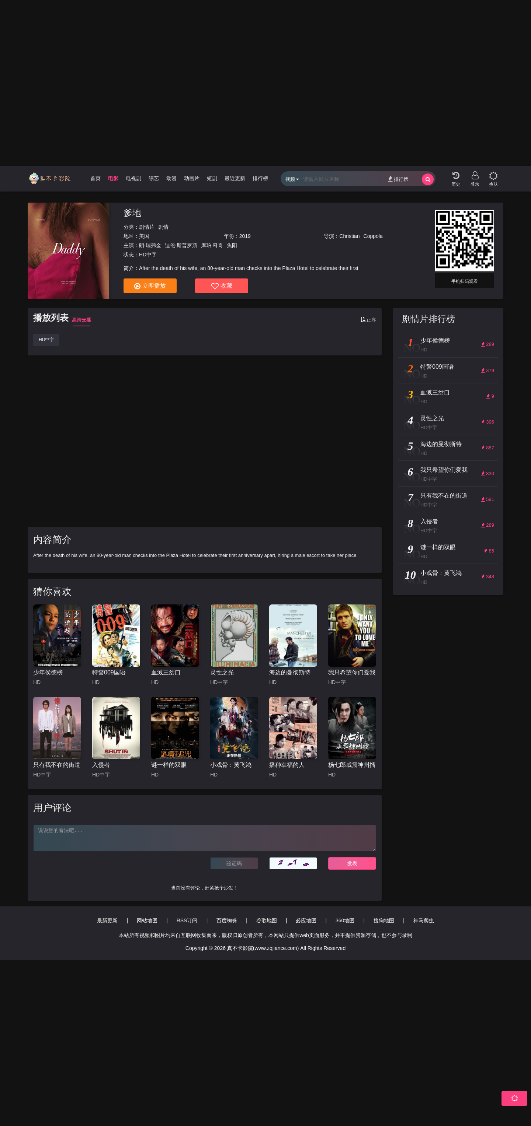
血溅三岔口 (166, 672)
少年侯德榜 (48, 672)
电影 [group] (113, 178)
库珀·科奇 (212, 245)
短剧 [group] (212, 178)
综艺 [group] (154, 178)
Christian (349, 236)
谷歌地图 (266, 920)
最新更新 (107, 920)
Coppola (373, 236)
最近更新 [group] (235, 178)
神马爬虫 (423, 920)
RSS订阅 (187, 920)
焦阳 (232, 245)
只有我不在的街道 (56, 765)
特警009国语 (109, 672)
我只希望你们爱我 (351, 672)
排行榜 (398, 179)
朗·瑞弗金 (150, 245)
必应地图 (306, 920)
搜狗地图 (384, 920)
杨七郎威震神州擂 (351, 765)
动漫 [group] (171, 178)
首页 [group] (95, 178)
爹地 (132, 213)
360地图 (345, 920)
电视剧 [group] (133, 178)
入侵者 (101, 765)
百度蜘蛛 (226, 920)
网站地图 (147, 920)
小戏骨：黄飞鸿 (230, 765)
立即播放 (150, 286)
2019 (245, 236)
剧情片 (147, 227)
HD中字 (46, 339)
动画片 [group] (191, 178)
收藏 (221, 286)
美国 (144, 236)
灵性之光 (222, 672)
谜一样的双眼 (169, 765)
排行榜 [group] (260, 178)
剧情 (163, 227)
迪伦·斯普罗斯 (181, 245)
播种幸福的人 (287, 765)
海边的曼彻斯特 (289, 672)
